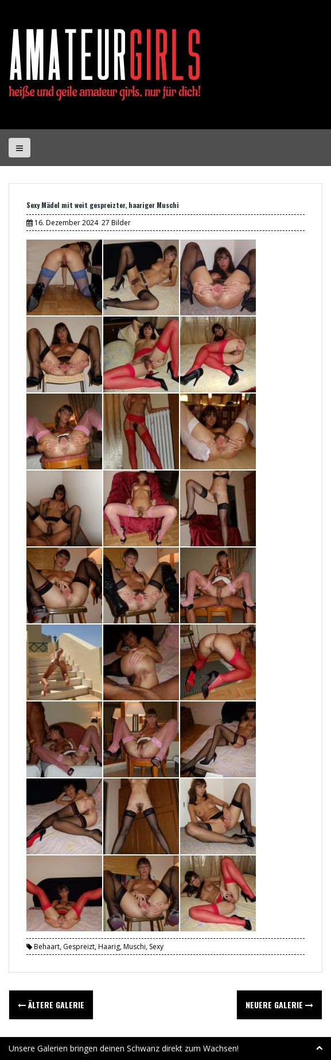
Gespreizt (79, 946)
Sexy (156, 946)
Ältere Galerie (51, 1005)
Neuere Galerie (279, 1005)
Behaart (47, 946)
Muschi (134, 946)
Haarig (109, 946)
